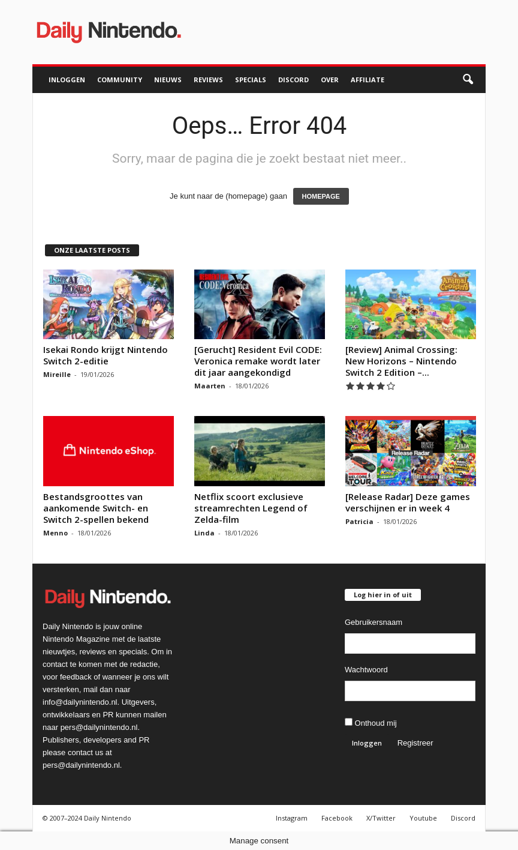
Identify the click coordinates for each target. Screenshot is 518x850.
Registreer (415, 742)
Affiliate (367, 79)
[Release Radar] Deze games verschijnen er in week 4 (407, 502)
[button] (467, 80)
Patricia (359, 521)
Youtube (423, 817)
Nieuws (168, 79)
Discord (293, 79)
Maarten (209, 385)
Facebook (337, 817)
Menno (55, 532)
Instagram (292, 817)
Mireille (57, 374)
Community (119, 79)
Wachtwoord (366, 669)
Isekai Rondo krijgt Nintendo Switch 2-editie (105, 355)
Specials (250, 79)
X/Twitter (381, 817)
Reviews (208, 79)
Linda (204, 532)
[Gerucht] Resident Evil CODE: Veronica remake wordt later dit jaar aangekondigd (258, 360)
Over (330, 79)
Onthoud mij (371, 723)
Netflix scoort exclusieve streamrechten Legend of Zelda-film (251, 507)
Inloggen (67, 79)
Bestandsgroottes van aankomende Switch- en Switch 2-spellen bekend (96, 507)
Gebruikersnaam (373, 622)
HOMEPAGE (321, 196)
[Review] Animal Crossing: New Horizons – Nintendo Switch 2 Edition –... (401, 360)
